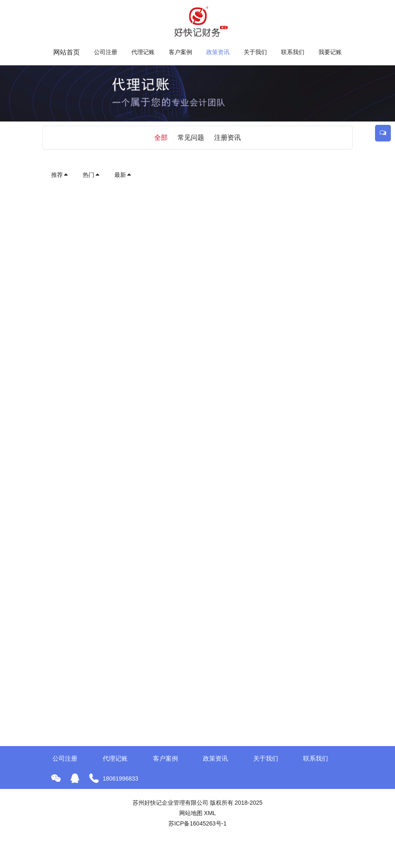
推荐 (60, 174)
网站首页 (66, 52)
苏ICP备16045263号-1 (197, 823)
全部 (161, 137)
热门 (91, 174)
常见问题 (191, 137)
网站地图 (190, 813)
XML (210, 813)
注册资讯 (227, 137)
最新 (123, 174)
